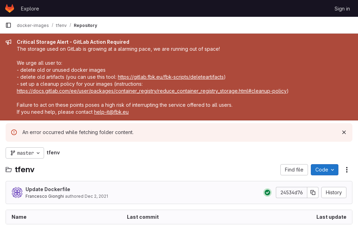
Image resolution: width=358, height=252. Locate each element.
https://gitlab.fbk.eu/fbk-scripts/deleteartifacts (171, 77)
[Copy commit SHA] (312, 192)
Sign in (342, 9)
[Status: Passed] (267, 192)
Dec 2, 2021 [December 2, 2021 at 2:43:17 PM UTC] (96, 196)
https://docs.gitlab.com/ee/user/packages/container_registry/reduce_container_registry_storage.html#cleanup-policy (152, 91)
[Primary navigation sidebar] (8, 25)
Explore (30, 9)
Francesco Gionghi (45, 196)
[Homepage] (9, 8)
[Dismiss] (344, 132)
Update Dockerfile (48, 189)
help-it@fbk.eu (111, 112)
